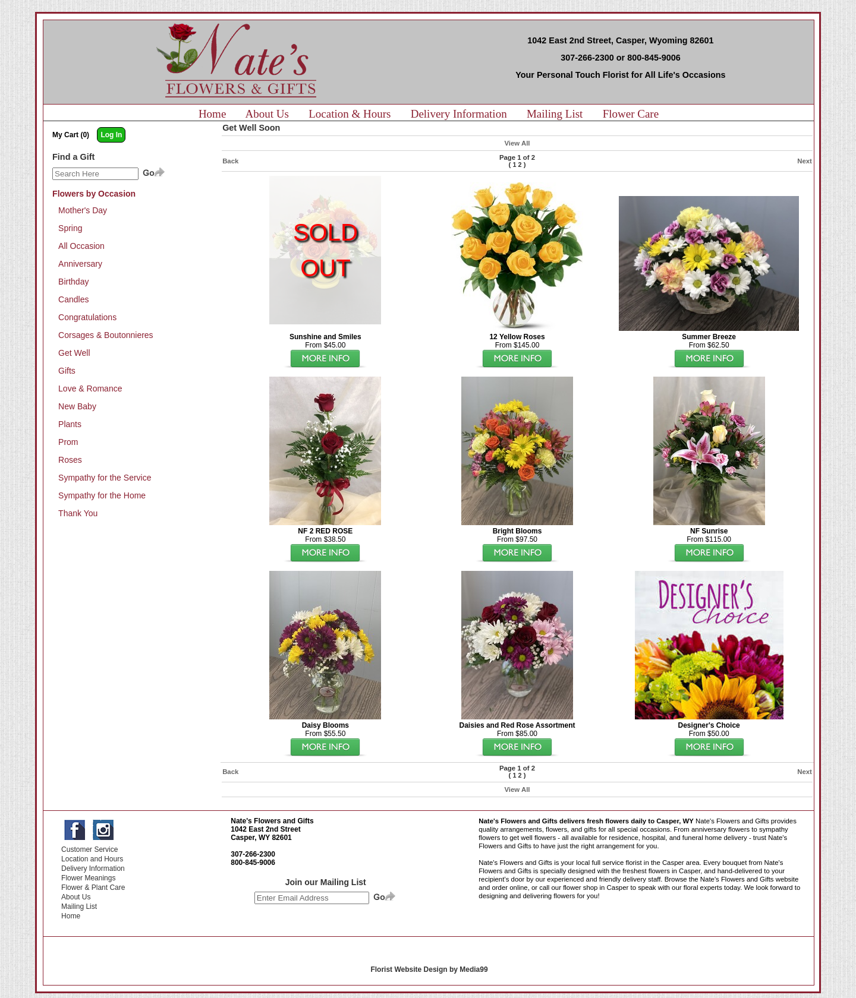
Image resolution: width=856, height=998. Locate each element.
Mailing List (555, 114)
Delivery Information (459, 114)
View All (517, 143)
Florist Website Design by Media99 (428, 969)
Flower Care (631, 114)
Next (804, 161)
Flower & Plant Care (93, 887)
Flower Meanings (88, 878)
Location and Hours (92, 859)
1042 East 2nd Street (265, 829)
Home (212, 114)
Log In (111, 135)
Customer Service (89, 849)
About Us (267, 114)
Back (230, 161)
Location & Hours (350, 114)
